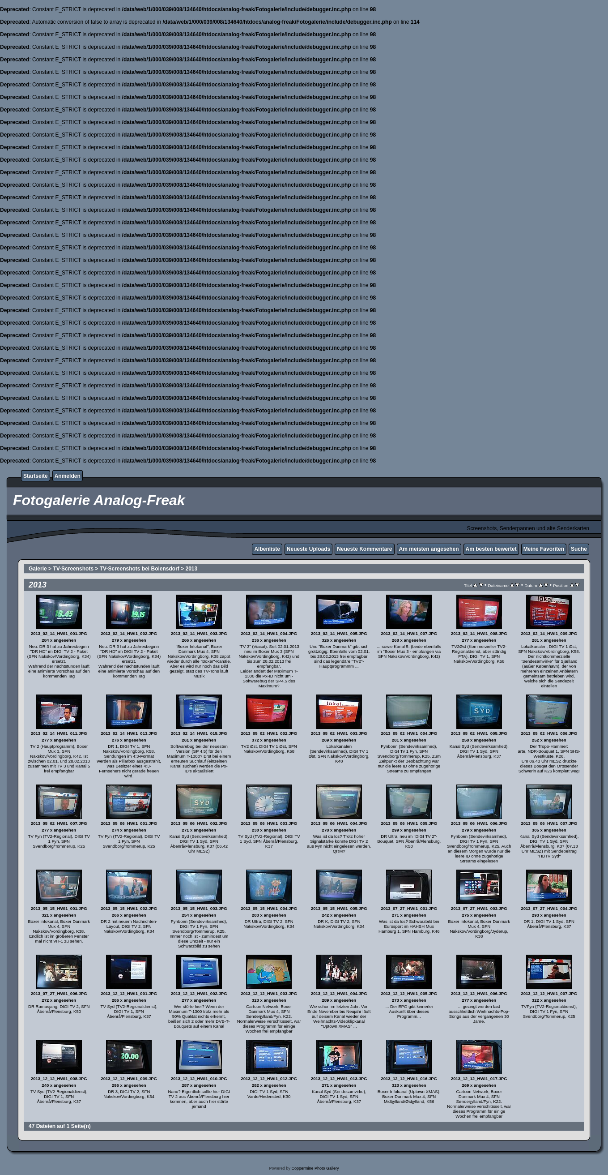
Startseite (35, 476)
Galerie (38, 569)
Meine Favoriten (543, 549)
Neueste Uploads (308, 549)
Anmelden (68, 476)
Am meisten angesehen (429, 549)
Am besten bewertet (491, 549)
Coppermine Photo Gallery (315, 1168)
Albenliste (267, 549)
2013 (192, 569)
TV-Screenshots (73, 569)
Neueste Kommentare (364, 549)
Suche (579, 549)
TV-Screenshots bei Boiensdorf (139, 569)
